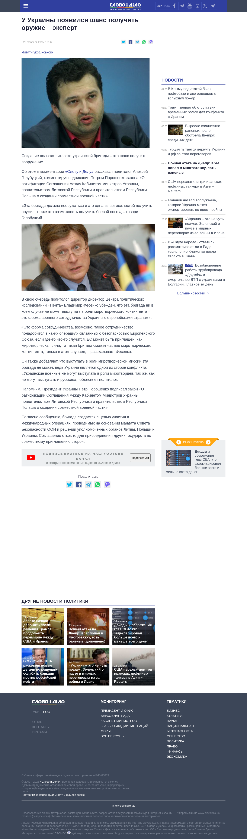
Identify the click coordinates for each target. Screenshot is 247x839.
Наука (172, 721)
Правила (39, 732)
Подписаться (140, 457)
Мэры (106, 731)
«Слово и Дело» (50, 781)
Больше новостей (193, 293)
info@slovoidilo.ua (123, 805)
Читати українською (37, 52)
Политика (175, 741)
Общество (176, 736)
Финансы (175, 751)
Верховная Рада (115, 715)
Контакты (40, 727)
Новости (172, 80)
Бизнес (173, 710)
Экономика (177, 756)
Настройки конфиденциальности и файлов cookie (53, 794)
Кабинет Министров (119, 721)
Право (172, 746)
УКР (159, 5)
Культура (175, 715)
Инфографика (193, 442)
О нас (37, 722)
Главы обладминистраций (124, 726)
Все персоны (112, 736)
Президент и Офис (117, 710)
